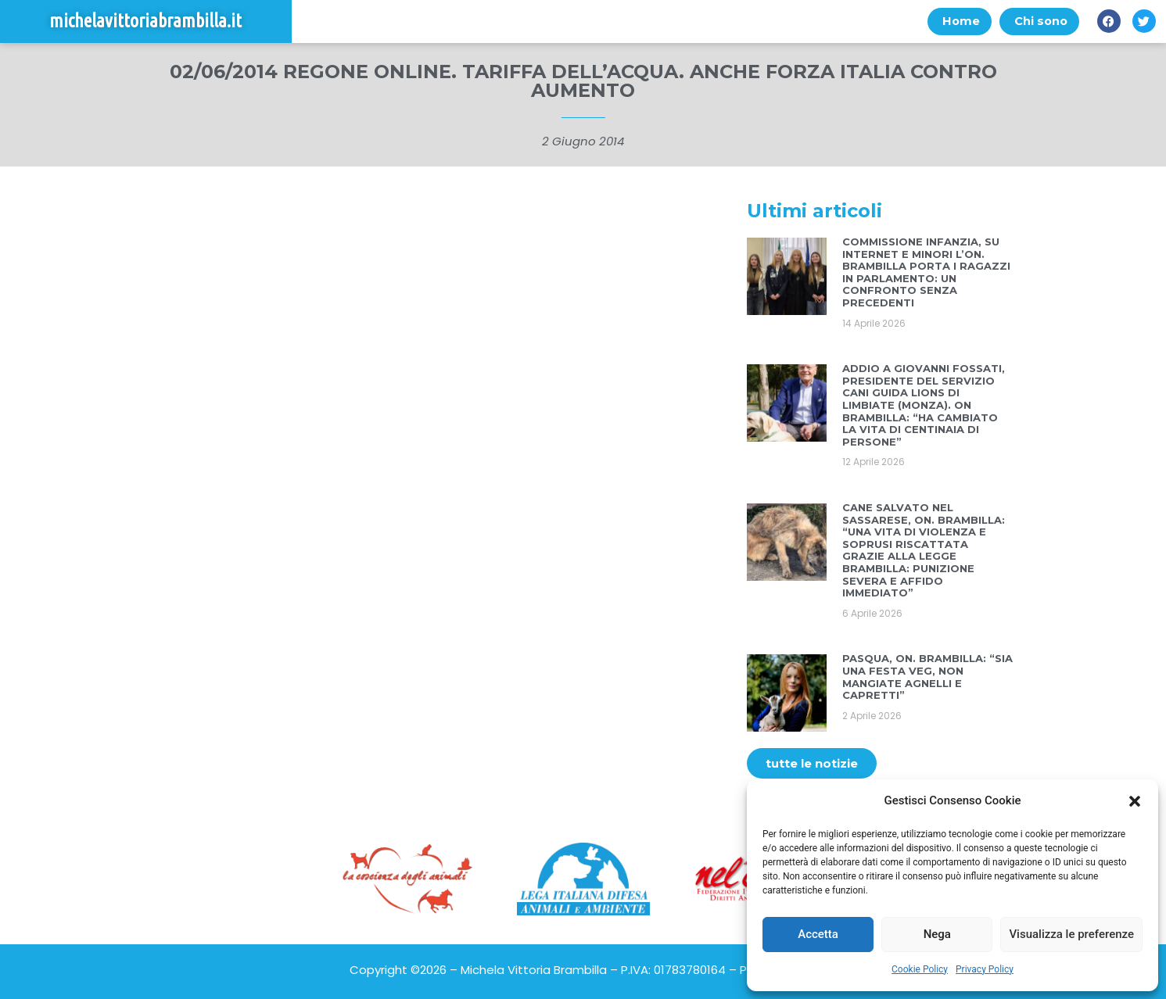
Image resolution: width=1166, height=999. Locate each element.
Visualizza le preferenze (1071, 934)
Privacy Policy (985, 969)
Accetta (818, 934)
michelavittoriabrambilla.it (145, 21)
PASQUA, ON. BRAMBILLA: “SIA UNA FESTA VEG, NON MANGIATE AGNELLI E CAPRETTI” (927, 677)
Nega (937, 934)
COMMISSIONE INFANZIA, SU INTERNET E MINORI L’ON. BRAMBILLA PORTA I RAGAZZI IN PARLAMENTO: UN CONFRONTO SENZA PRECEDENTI (926, 273)
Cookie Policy (920, 969)
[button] (1135, 801)
